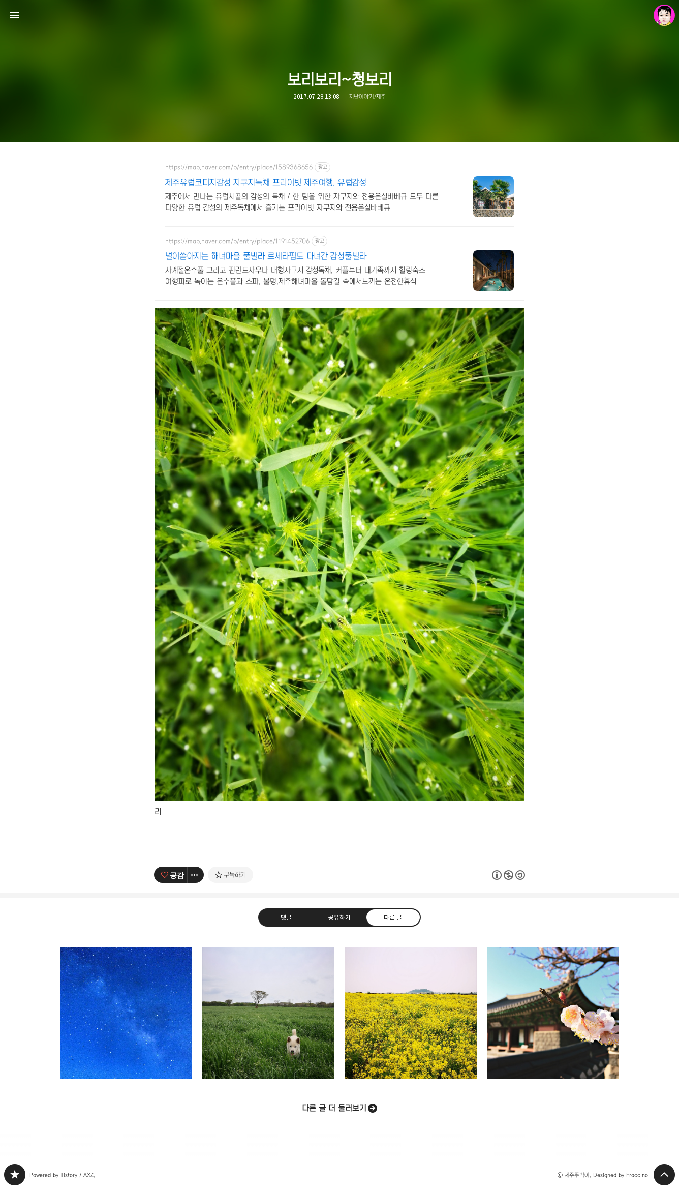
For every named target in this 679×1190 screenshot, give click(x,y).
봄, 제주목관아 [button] (553, 1013)
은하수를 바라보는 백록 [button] (126, 1013)
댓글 (286, 917)
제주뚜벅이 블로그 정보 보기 (664, 15)
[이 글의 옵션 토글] (196, 875)
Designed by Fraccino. (621, 1175)
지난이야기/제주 (367, 96)
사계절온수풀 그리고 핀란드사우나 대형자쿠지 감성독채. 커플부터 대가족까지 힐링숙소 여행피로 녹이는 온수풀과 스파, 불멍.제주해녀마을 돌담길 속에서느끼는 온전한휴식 (295, 275)
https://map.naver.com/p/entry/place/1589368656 (239, 167)
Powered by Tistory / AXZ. (62, 1175)
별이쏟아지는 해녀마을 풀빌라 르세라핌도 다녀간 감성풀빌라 (265, 256)
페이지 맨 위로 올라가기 (664, 1175)
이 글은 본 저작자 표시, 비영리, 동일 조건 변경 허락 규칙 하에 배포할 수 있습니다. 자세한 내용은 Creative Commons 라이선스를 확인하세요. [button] (508, 874)
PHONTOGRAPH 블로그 (15, 1175)
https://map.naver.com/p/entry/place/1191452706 (237, 241)
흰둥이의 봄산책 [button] (268, 1013)
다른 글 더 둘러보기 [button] (334, 1108)
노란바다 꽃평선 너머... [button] (411, 1013)
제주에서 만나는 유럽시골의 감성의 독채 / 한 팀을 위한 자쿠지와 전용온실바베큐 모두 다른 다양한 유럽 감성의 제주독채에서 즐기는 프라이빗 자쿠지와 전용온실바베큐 (302, 202)
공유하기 (339, 917)
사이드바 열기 (15, 15)
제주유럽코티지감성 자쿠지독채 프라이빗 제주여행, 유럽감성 (265, 182)
